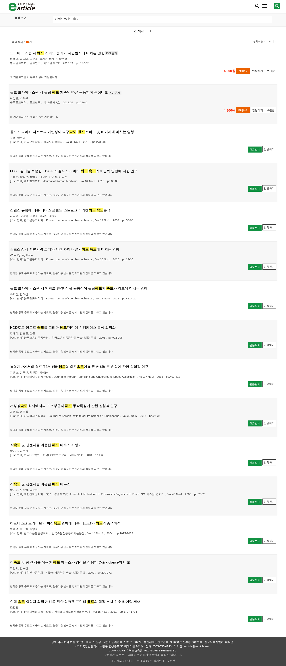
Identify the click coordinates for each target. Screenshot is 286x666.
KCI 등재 (111, 53)
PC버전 (170, 660)
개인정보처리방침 (122, 660)
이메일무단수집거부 (149, 660)
